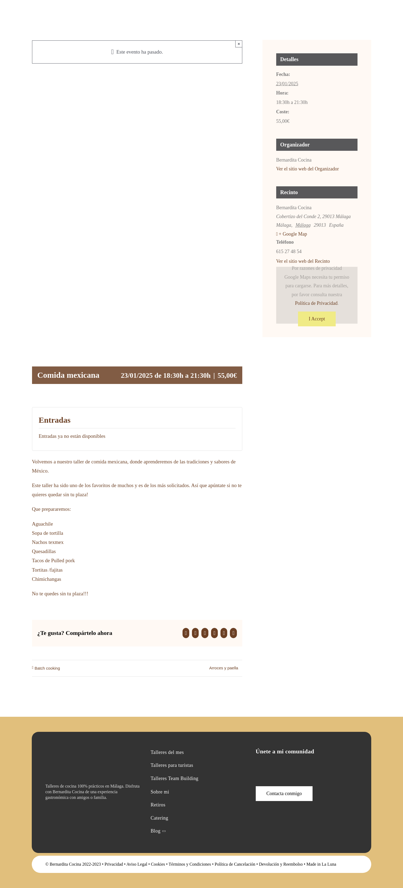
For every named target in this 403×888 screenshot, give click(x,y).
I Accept (317, 318)
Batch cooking (47, 668)
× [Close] (239, 43)
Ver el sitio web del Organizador (307, 169)
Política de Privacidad (316, 303)
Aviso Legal (137, 864)
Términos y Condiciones (190, 864)
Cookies (158, 864)
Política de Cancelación (235, 864)
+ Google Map (293, 234)
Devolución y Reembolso (281, 864)
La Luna (329, 864)
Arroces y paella (223, 668)
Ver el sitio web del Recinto (303, 261)
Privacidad (113, 864)
